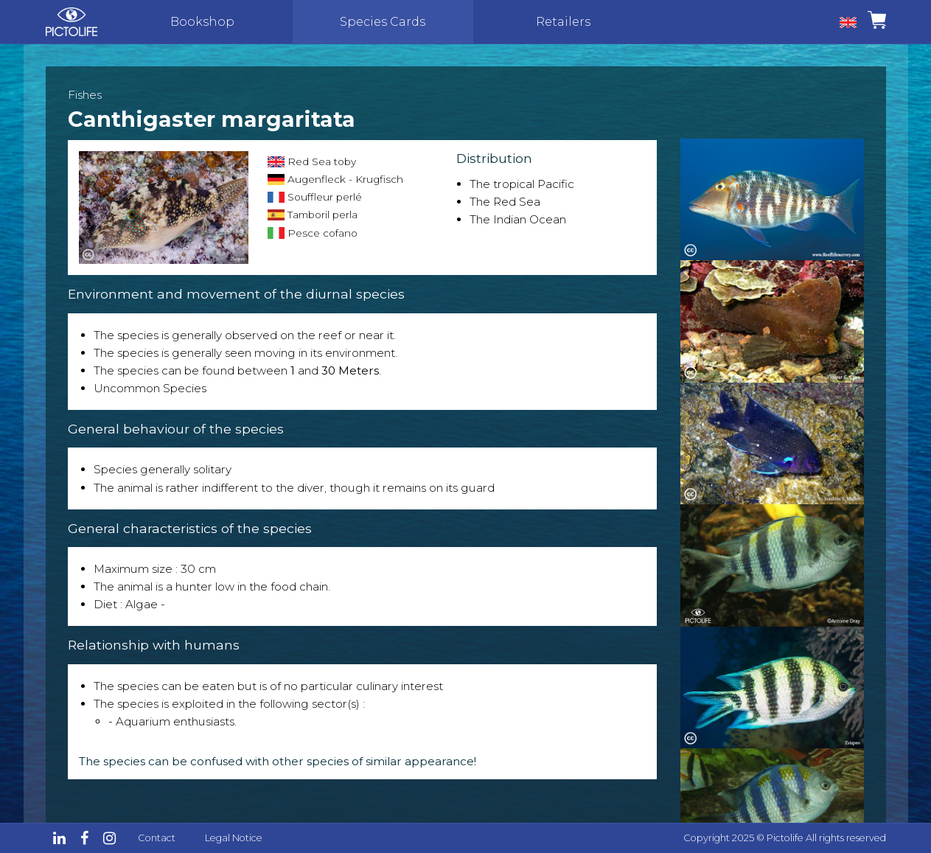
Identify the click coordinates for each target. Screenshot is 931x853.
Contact (156, 837)
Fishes (85, 95)
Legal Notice (233, 837)
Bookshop (202, 22)
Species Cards (382, 22)
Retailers (563, 22)
